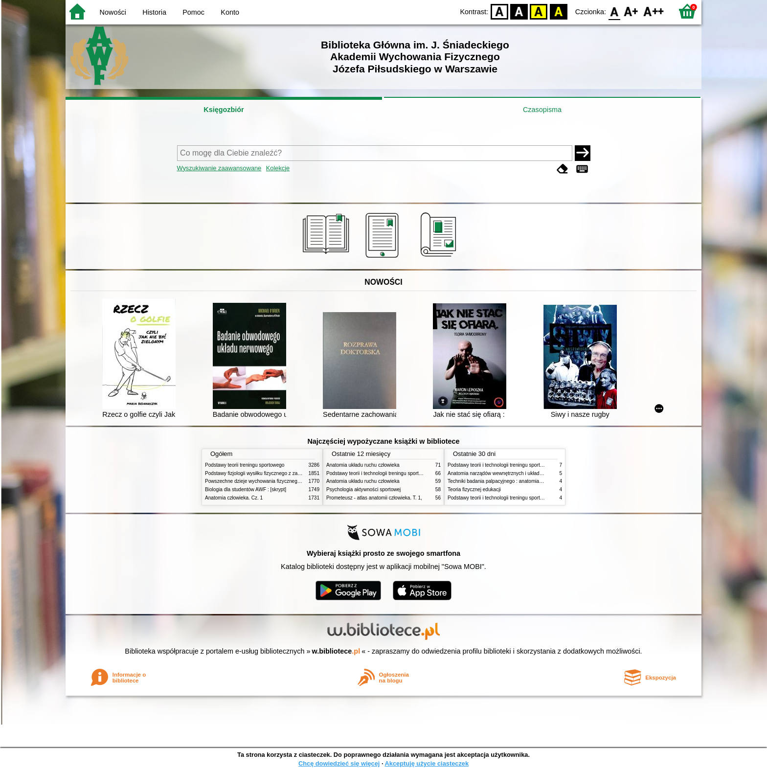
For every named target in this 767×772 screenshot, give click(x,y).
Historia (154, 12)
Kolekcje (278, 168)
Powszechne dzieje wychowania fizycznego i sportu (261, 481)
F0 (614, 11)
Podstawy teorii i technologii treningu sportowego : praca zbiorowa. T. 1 (525, 497)
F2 (653, 11)
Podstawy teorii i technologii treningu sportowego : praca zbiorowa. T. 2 (403, 473)
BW (519, 11)
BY (558, 11)
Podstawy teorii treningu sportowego (244, 465)
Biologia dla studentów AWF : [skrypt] (245, 489)
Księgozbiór (223, 110)
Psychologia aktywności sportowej (363, 489)
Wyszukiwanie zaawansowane (219, 168)
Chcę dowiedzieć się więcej (339, 763)
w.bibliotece (336, 651)
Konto (230, 12)
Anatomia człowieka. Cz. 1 (234, 497)
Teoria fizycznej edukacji (474, 489)
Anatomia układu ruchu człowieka (363, 465)
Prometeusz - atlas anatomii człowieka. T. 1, (374, 497)
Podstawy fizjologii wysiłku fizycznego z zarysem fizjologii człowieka (279, 473)
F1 (631, 11)
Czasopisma (542, 110)
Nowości (113, 12)
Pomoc (193, 12)
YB (539, 11)
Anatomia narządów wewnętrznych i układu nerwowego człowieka (519, 473)
